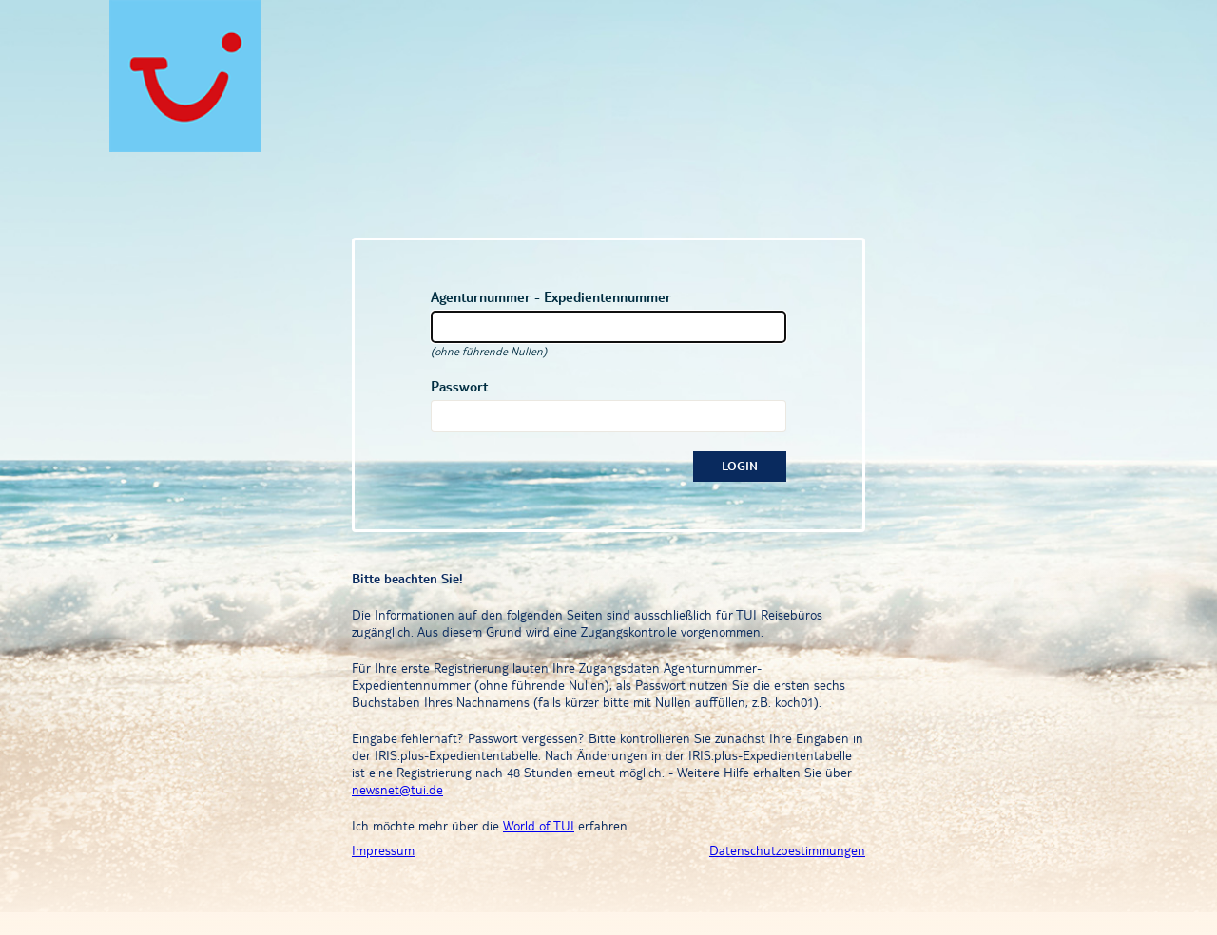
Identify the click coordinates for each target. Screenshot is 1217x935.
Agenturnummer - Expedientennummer (551, 297)
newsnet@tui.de (397, 789)
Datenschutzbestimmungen (787, 850)
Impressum (383, 850)
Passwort (459, 386)
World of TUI (538, 825)
